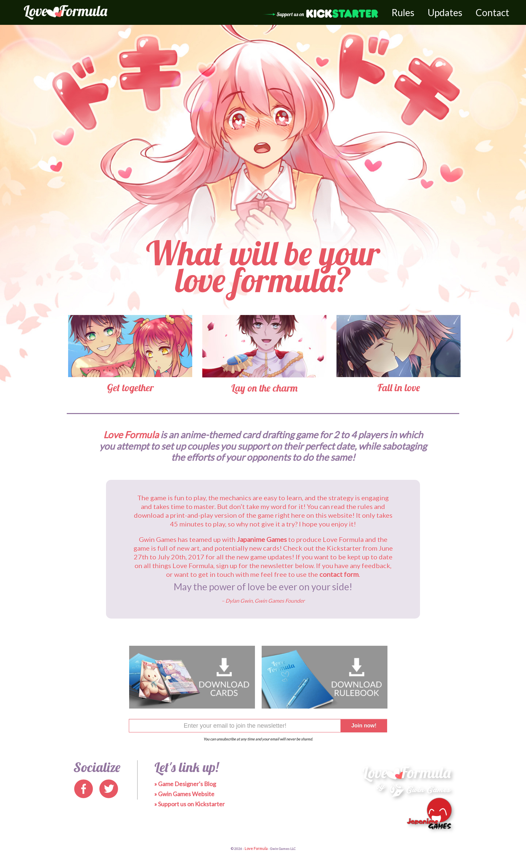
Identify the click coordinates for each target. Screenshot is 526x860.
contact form (339, 574)
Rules (402, 12)
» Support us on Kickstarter (189, 804)
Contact (492, 12)
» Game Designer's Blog (185, 783)
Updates (445, 12)
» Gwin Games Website (184, 794)
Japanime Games (262, 539)
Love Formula (256, 848)
